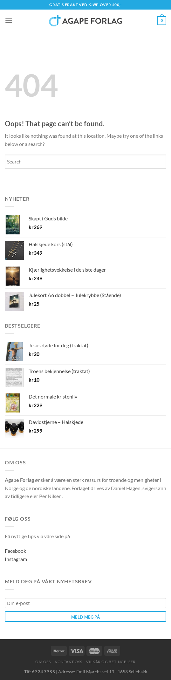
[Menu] (8, 20)
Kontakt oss (68, 661)
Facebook (15, 551)
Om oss (43, 661)
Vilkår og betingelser (111, 661)
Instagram (16, 559)
